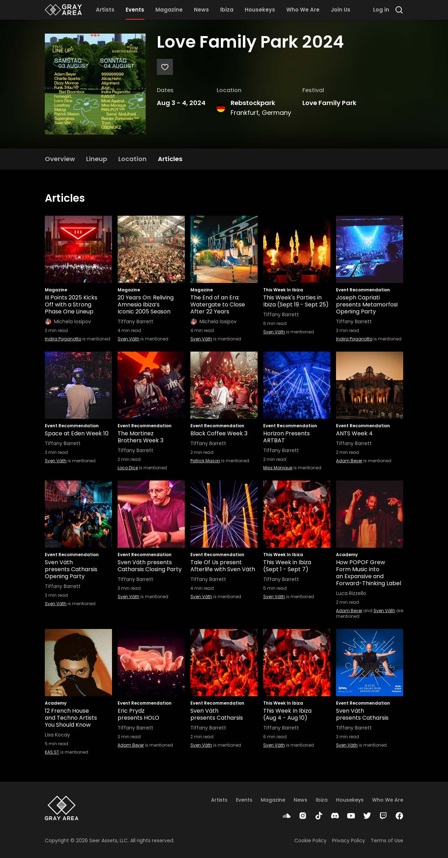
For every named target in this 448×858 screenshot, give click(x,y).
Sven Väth (128, 339)
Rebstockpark (253, 102)
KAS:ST (52, 752)
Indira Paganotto (63, 339)
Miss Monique (277, 468)
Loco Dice (128, 468)
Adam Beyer (349, 461)
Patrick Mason (205, 461)
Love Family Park (329, 102)
